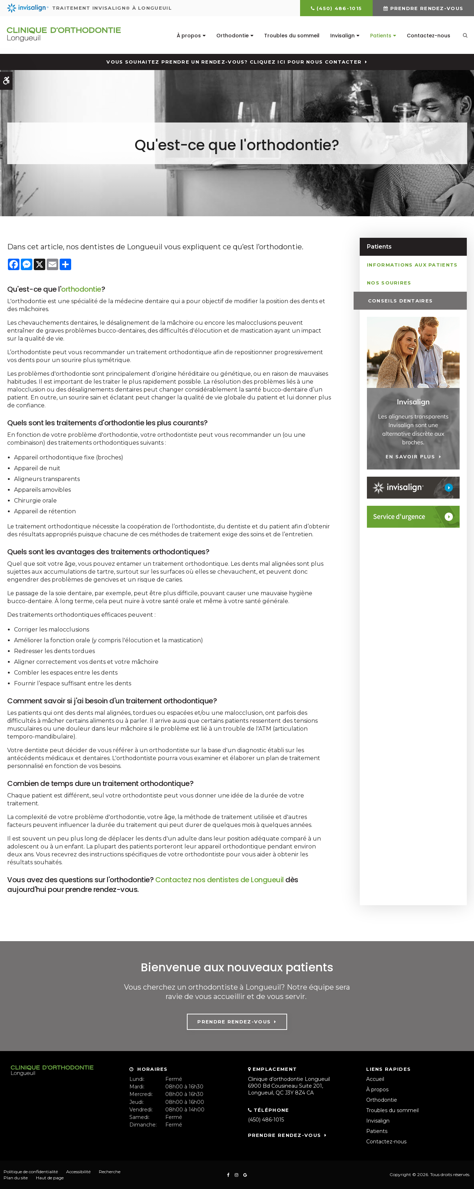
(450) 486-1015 (339, 8)
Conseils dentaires (399, 300)
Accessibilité (78, 1171)
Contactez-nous (428, 36)
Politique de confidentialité (31, 1171)
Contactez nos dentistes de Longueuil (220, 880)
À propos (188, 36)
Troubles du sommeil (291, 36)
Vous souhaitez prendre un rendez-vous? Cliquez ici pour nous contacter (234, 62)
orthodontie (81, 289)
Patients (380, 36)
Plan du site (16, 1177)
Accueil (375, 1079)
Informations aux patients (412, 264)
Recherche (109, 1171)
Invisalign (342, 36)
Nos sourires (389, 282)
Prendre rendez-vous (427, 8)
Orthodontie (232, 36)
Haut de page (50, 1177)
